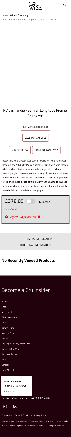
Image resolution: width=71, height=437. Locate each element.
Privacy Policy (40, 415)
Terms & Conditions (23, 415)
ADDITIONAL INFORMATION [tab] (35, 245)
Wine (12, 15)
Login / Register (9, 370)
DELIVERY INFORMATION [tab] (38, 239)
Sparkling (23, 15)
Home (5, 15)
